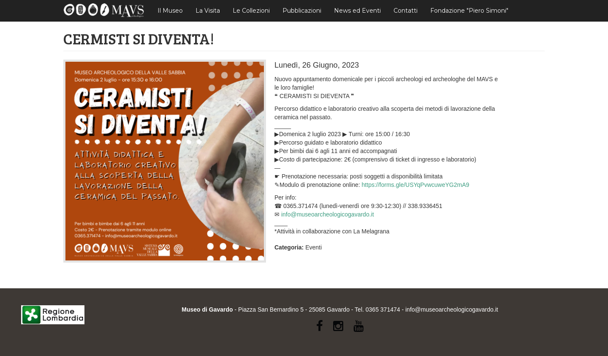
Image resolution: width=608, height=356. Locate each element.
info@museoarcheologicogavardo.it (327, 214)
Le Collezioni (251, 10)
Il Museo (170, 10)
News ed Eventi (357, 10)
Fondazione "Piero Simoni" (469, 10)
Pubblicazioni (301, 10)
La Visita (207, 10)
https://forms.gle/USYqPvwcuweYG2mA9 (416, 184)
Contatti (406, 10)
